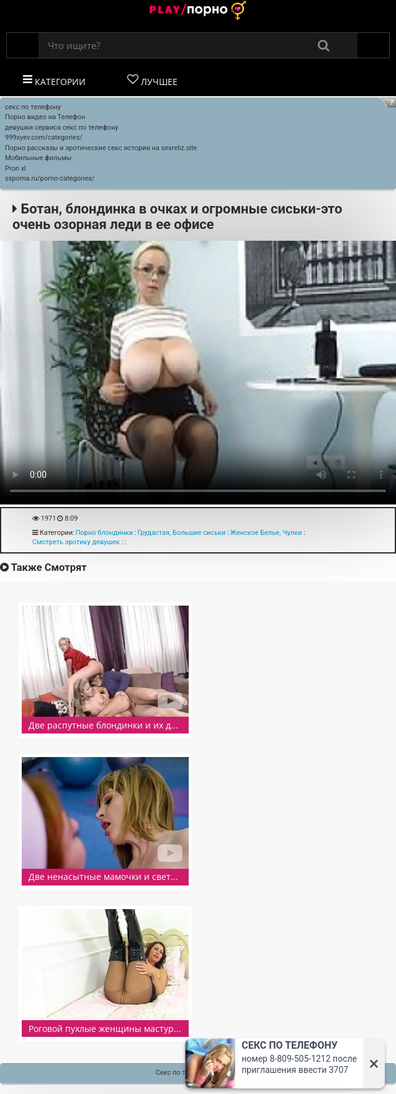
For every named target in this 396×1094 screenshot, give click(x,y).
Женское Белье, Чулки (266, 533)
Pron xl (15, 168)
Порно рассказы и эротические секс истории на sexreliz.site (101, 148)
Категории (54, 80)
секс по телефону (33, 107)
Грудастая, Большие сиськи (181, 533)
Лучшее (152, 80)
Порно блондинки (104, 533)
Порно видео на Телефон (45, 117)
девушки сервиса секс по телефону (62, 127)
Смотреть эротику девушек (76, 542)
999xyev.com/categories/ (44, 137)
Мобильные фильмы (38, 158)
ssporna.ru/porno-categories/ (49, 178)
